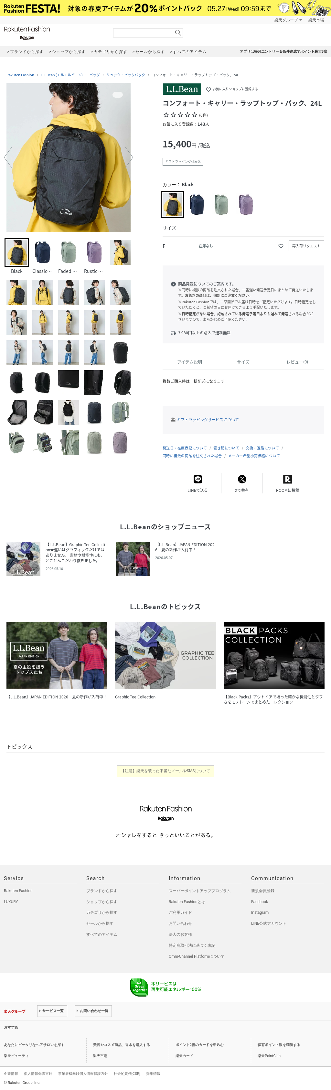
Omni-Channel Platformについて (197, 956)
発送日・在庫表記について (185, 448)
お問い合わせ (180, 923)
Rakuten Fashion (54, 33)
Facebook (259, 902)
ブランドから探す (101, 891)
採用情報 (153, 1073)
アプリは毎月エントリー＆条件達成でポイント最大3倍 (283, 51)
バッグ (94, 75)
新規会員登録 (262, 891)
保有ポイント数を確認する (279, 1045)
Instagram (260, 912)
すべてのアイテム (101, 934)
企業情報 (11, 1073)
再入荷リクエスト (306, 246)
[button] (8, 157)
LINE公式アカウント (268, 923)
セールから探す (99, 923)
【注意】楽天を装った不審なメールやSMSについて (165, 771)
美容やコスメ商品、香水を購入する (121, 1045)
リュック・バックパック (125, 75)
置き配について (226, 448)
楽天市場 (316, 20)
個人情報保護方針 (38, 1073)
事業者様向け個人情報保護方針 (83, 1073)
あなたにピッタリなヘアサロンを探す (34, 1045)
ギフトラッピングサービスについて (208, 420)
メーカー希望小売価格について (254, 456)
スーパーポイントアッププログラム (200, 891)
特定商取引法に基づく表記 (192, 945)
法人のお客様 (180, 934)
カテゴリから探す (101, 912)
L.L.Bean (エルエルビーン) (62, 75)
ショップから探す (101, 902)
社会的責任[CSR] (127, 1073)
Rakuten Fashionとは (187, 902)
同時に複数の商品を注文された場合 (192, 456)
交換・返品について (262, 448)
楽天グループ (286, 20)
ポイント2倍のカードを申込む (200, 1045)
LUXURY (11, 902)
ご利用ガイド (180, 912)
